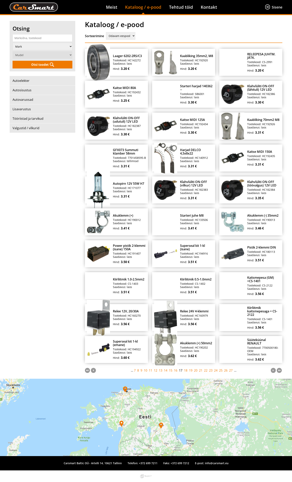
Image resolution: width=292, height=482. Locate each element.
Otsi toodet (40, 64)
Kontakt (209, 7)
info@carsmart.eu (217, 463)
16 (175, 370)
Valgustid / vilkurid (26, 128)
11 (150, 370)
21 (200, 370)
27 (231, 370)
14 (165, 370)
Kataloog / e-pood (143, 7)
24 (216, 370)
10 (145, 370)
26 (226, 370)
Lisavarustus (22, 109)
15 (170, 370)
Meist (111, 7)
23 (210, 370)
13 (160, 370)
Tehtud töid (181, 7)
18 (185, 370)
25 (221, 370)
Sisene (277, 7)
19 (190, 370)
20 (195, 370)
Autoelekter (21, 81)
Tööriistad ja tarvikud (28, 118)
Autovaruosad (23, 99)
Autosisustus (22, 90)
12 (155, 370)
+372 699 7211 (148, 463)
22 (205, 370)
